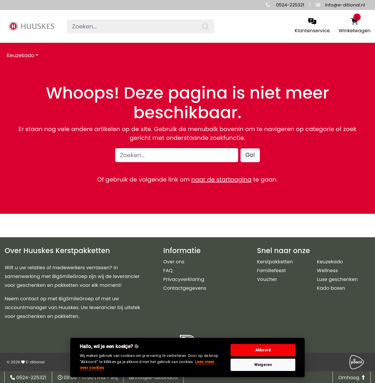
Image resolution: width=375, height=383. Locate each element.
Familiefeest (271, 270)
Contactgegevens (184, 288)
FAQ (168, 270)
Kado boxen (331, 288)
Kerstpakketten (275, 261)
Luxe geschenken (337, 279)
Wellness (327, 270)
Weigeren (263, 364)
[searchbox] (140, 26)
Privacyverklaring (183, 279)
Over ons (173, 261)
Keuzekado (20, 55)
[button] (250, 155)
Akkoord (263, 350)
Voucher (267, 279)
